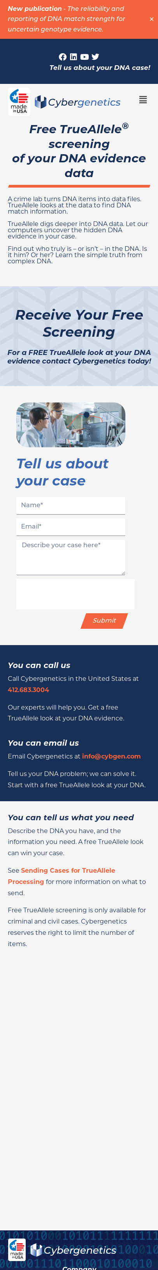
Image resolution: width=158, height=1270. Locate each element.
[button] (143, 99)
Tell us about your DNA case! (99, 67)
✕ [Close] (151, 19)
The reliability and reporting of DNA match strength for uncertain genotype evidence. (66, 19)
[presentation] (75, 594)
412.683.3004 (28, 690)
